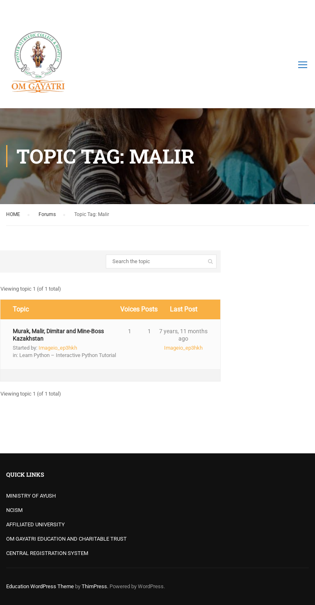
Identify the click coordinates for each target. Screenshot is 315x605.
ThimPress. (95, 586)
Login (301, 10)
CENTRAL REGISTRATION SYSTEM (47, 553)
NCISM (14, 510)
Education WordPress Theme (40, 586)
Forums (47, 214)
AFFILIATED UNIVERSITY (35, 524)
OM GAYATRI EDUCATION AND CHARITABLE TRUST (66, 539)
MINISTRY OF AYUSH (31, 496)
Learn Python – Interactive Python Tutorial (67, 355)
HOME (13, 214)
